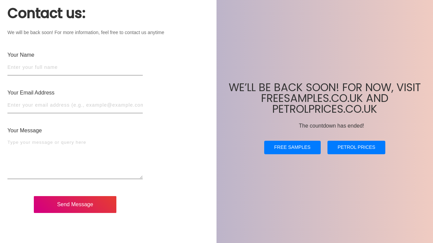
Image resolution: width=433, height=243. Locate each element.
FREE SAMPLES (292, 153)
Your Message (24, 130)
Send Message (75, 204)
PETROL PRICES (356, 153)
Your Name (20, 55)
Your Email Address (30, 93)
